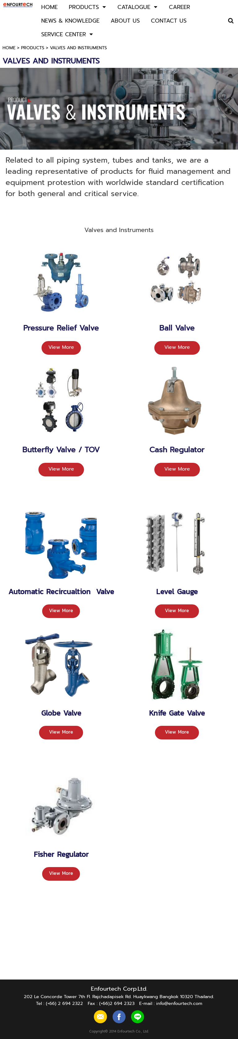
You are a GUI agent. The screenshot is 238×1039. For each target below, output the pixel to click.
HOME (8, 48)
